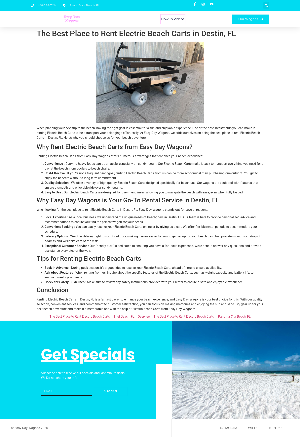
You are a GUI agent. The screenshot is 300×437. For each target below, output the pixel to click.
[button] (266, 5)
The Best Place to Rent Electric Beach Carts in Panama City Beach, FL (202, 316)
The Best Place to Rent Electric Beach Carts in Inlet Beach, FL (92, 316)
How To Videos (172, 19)
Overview (144, 316)
